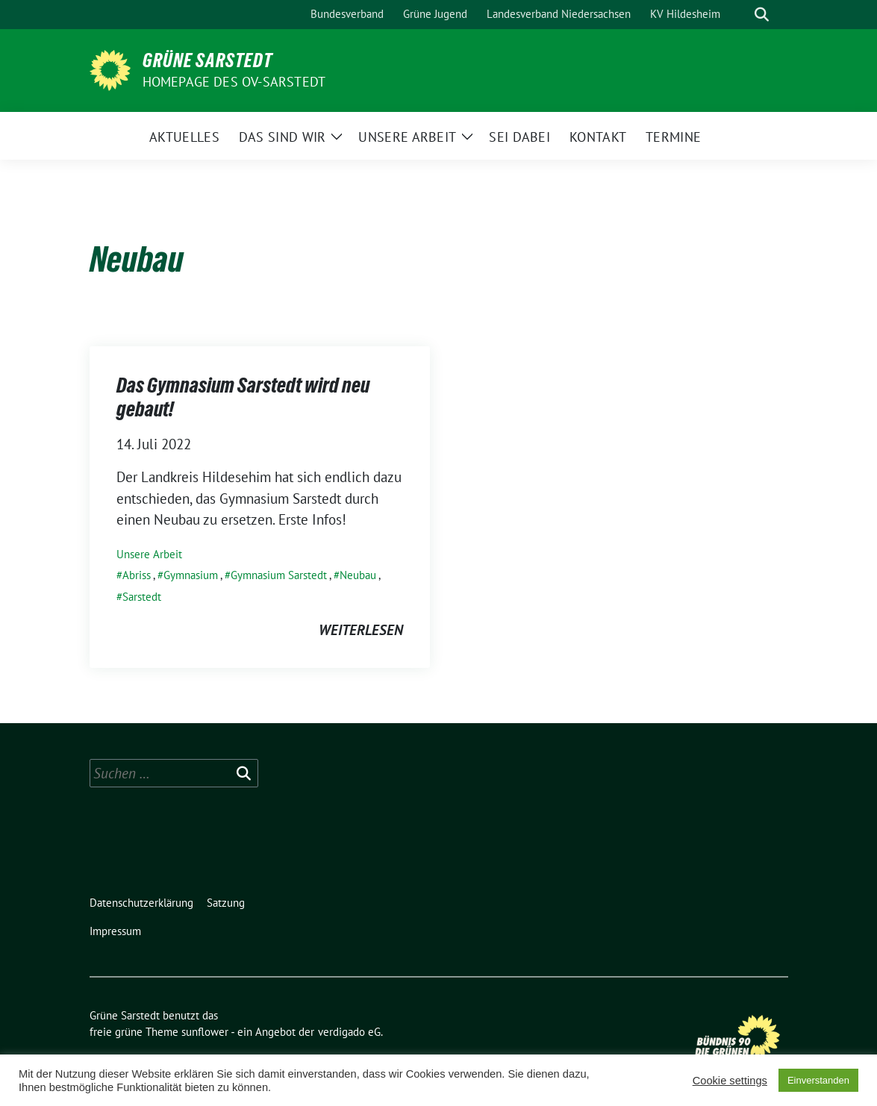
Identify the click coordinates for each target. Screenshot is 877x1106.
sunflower (204, 1032)
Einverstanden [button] (818, 1080)
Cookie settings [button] (730, 1081)
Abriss (136, 575)
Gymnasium (190, 575)
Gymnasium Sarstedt (279, 575)
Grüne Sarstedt (207, 60)
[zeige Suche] (761, 14)
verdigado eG (349, 1032)
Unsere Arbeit (149, 554)
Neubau (358, 575)
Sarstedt (141, 597)
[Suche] (740, 14)
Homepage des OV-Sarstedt (234, 81)
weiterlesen (361, 630)
